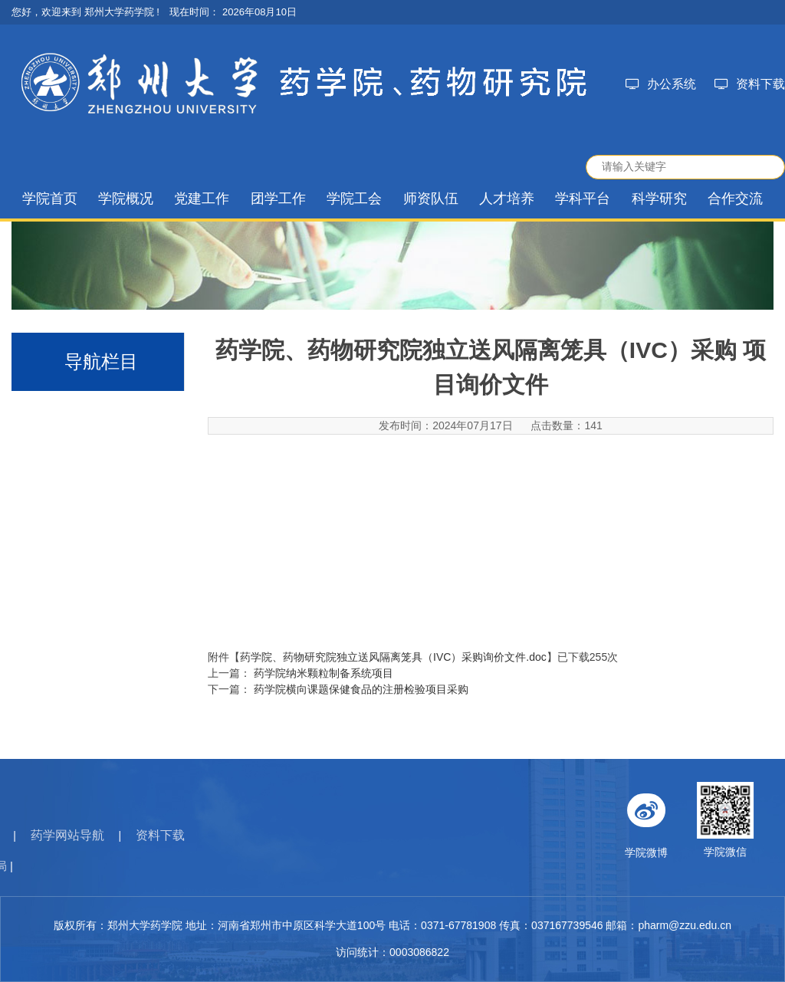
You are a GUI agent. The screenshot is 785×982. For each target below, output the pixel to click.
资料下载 (749, 83)
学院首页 (49, 198)
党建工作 (201, 198)
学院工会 (354, 198)
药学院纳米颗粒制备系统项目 (323, 673)
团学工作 (278, 198)
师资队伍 (430, 198)
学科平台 (582, 198)
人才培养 (506, 198)
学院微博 (693, 820)
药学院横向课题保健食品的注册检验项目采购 (361, 689)
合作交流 (735, 198)
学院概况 (125, 198)
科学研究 (659, 198)
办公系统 (661, 83)
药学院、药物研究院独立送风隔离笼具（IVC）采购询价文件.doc (393, 657)
